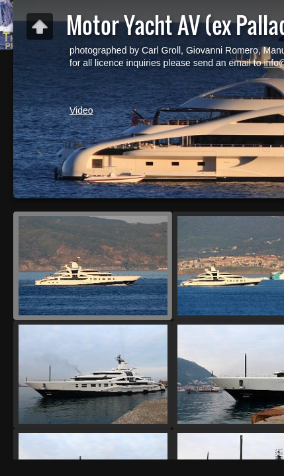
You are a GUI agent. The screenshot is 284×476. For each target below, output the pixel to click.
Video (81, 110)
